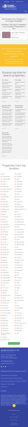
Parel (17, 275)
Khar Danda (5, 287)
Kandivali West (5, 275)
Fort (17, 211)
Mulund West (19, 328)
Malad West (5, 325)
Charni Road (5, 244)
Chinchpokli (5, 254)
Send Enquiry (7, 1)
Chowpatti (18, 174)
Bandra (4, 199)
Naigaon (18, 262)
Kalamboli (4, 257)
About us (14, 414)
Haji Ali (18, 239)
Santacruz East (19, 297)
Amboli (4, 181)
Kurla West (4, 305)
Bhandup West (5, 209)
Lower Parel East (6, 310)
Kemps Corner (5, 282)
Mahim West (5, 320)
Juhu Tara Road (19, 252)
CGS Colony (5, 234)
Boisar (3, 214)
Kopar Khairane (6, 300)
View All (4, 101)
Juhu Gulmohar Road (21, 323)
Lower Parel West (6, 313)
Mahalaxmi (4, 315)
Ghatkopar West (20, 221)
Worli (17, 290)
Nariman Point (19, 265)
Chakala (4, 237)
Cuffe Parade (19, 184)
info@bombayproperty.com (7, 363)
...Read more (8, 405)
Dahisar (18, 194)
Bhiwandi (4, 211)
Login (12, 1)
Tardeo (18, 282)
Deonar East (19, 201)
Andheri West (5, 191)
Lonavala (18, 320)
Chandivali (4, 239)
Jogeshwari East (20, 242)
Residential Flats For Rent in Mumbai (9, 375)
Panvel (18, 272)
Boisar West (5, 216)
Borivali (4, 219)
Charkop (4, 242)
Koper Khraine (5, 302)
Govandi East (19, 234)
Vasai (17, 333)
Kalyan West (5, 267)
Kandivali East (5, 272)
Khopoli (4, 297)
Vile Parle (18, 285)
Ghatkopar (18, 216)
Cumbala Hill (19, 186)
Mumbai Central (20, 260)
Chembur (4, 247)
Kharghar (4, 292)
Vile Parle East (19, 308)
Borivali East (5, 221)
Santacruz (18, 280)
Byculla (4, 229)
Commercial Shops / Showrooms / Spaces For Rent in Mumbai (14, 381)
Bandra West (5, 204)
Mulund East (19, 330)
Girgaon (18, 226)
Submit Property (20, 1)
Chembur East (5, 249)
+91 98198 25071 (7, 361)
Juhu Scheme (19, 249)
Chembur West (5, 252)
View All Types (4, 386)
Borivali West (5, 224)
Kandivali (4, 270)
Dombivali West (20, 206)
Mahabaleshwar (20, 318)
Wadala (18, 287)
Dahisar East (19, 196)
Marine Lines (5, 328)
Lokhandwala (5, 308)
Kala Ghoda (19, 254)
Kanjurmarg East (6, 280)
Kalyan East (5, 265)
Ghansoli (18, 214)
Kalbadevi (4, 260)
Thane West (19, 313)
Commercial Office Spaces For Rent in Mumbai (11, 378)
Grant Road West (20, 237)
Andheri (4, 184)
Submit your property (14, 61)
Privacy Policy (14, 420)
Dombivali (18, 204)
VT (17, 302)
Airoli (3, 174)
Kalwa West (5, 262)
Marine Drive (19, 325)
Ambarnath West (6, 179)
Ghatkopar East (20, 219)
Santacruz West (20, 300)
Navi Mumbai (19, 267)
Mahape (4, 318)
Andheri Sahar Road (7, 189)
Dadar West (19, 191)
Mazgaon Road (5, 339)
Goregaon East (19, 229)
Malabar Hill (5, 323)
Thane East (19, 315)
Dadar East (19, 189)
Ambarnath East (6, 176)
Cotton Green (19, 181)
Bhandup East (5, 206)
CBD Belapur (5, 232)
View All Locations (14, 343)
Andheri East (5, 186)
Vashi (17, 310)
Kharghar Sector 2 (6, 295)
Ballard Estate (5, 196)
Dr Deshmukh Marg (20, 209)
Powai (17, 305)
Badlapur (4, 194)
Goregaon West (20, 232)
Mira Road (18, 257)
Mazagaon (4, 337)
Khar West (4, 290)
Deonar (18, 199)
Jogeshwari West (20, 244)
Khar (3, 285)
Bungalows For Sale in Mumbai (8, 384)
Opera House (19, 270)
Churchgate (19, 176)
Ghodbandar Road (20, 224)
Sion (17, 292)
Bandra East (5, 201)
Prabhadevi (19, 277)
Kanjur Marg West (6, 277)
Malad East (18, 295)
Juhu (17, 247)
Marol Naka (5, 330)
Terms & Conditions (14, 417)
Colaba (18, 179)
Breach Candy (5, 226)
